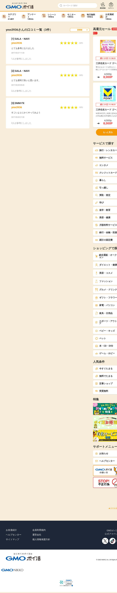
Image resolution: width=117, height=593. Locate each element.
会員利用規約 (39, 530)
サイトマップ (12, 539)
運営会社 (36, 534)
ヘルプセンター (13, 534)
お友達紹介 (11, 530)
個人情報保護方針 (41, 539)
